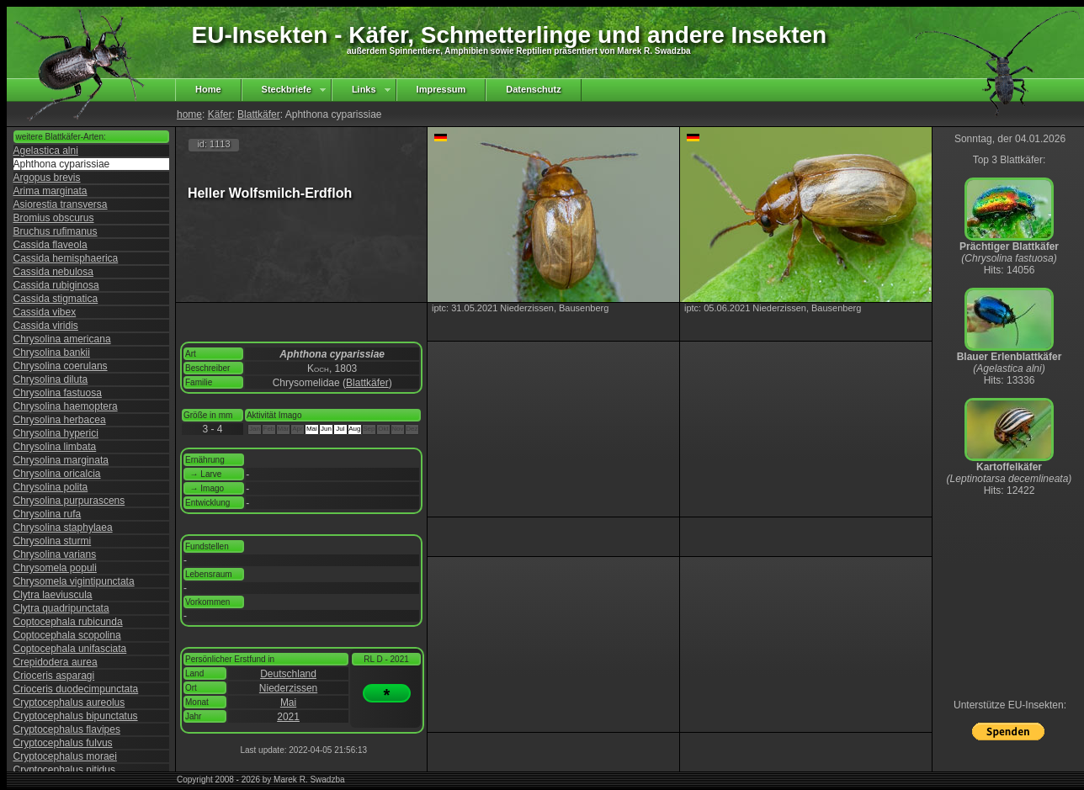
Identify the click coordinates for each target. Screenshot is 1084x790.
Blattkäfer (258, 114)
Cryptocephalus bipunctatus (75, 716)
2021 (288, 717)
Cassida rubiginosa (56, 285)
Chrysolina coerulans (60, 366)
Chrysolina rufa (47, 514)
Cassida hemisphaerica (66, 258)
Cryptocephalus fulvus (63, 743)
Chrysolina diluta (50, 379)
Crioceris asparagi (54, 675)
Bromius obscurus (53, 218)
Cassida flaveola (50, 245)
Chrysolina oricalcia (57, 474)
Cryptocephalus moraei (65, 756)
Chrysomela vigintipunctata (74, 581)
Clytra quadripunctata (61, 608)
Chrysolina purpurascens (69, 500)
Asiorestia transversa (60, 204)
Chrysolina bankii (51, 352)
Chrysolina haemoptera (65, 406)
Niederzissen (288, 688)
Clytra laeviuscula (53, 595)
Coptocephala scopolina (67, 635)
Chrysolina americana (62, 339)
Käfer (220, 114)
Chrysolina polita (50, 487)
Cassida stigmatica (55, 299)
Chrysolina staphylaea (63, 527)
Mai (288, 702)
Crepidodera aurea (55, 662)
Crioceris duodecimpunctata (76, 689)
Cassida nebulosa (53, 272)
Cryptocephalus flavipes (66, 729)
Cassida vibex (45, 312)
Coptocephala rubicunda (68, 622)
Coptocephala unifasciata (70, 649)
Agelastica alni (45, 150)
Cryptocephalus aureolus (69, 702)
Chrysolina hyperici (55, 433)
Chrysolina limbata (55, 447)
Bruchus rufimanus (55, 231)
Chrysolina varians (55, 554)
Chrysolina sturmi (52, 541)
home (189, 114)
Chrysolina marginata (61, 460)
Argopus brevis (47, 177)
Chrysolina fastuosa (57, 393)
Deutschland (288, 674)
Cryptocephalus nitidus (64, 770)
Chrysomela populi (55, 568)
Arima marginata (50, 191)
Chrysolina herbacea (59, 420)
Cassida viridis (45, 325)
